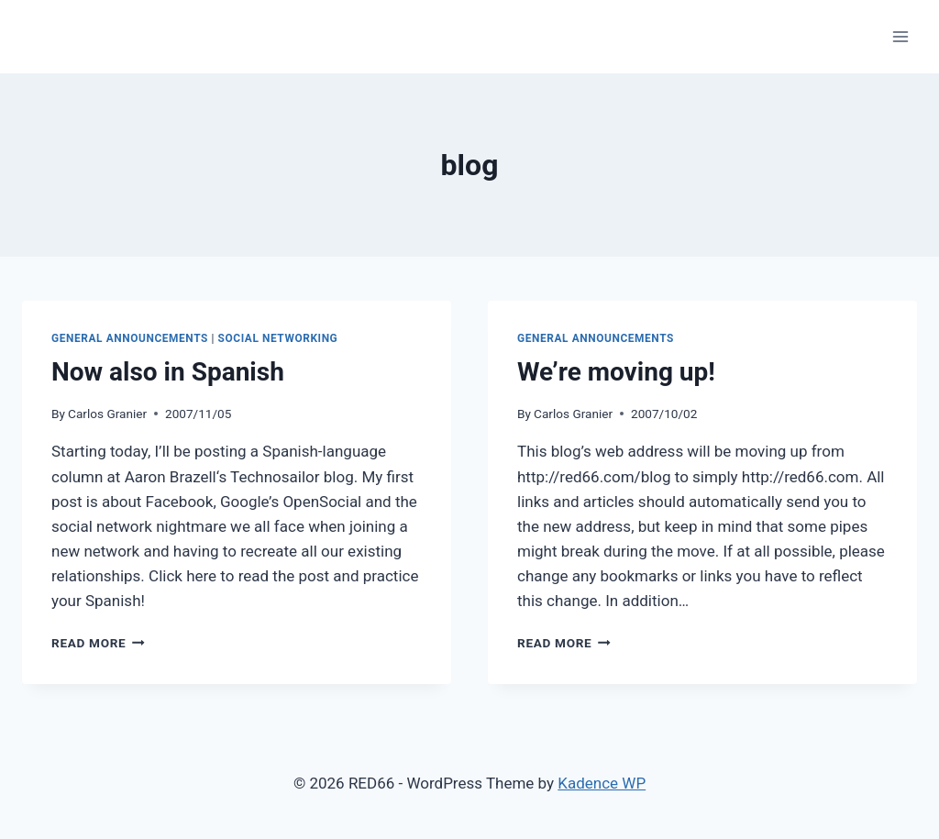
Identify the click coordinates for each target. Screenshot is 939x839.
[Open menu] (900, 36)
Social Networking (278, 338)
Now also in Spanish (167, 372)
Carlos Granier (107, 413)
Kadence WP (602, 783)
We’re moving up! (616, 372)
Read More (98, 642)
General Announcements (129, 338)
